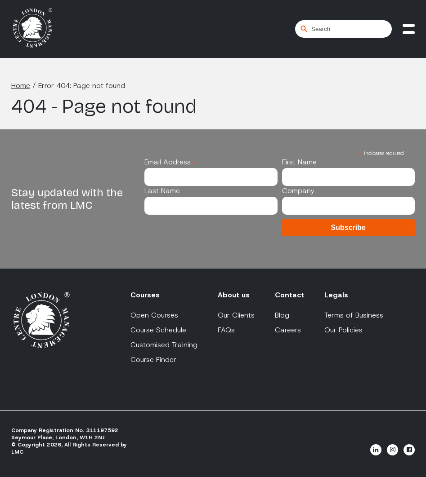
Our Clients (236, 315)
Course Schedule (158, 330)
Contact (289, 295)
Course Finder (153, 359)
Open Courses (154, 315)
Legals (336, 295)
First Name (299, 162)
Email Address (170, 162)
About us (234, 295)
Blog (282, 315)
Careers (288, 330)
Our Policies (343, 330)
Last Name (162, 190)
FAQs (226, 330)
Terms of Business (353, 315)
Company (298, 190)
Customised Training (163, 344)
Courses (145, 295)
